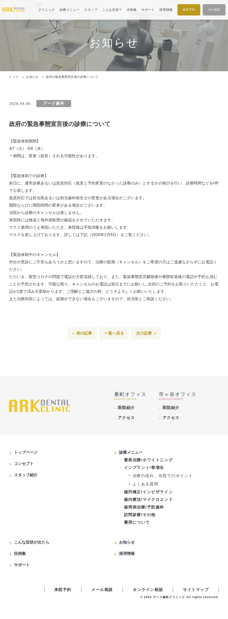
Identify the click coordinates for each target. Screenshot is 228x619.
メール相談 (102, 590)
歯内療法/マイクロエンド (148, 499)
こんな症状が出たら (31, 542)
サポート (148, 10)
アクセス (126, 418)
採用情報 (166, 10)
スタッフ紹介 (26, 475)
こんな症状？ (112, 10)
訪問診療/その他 (140, 515)
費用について (137, 522)
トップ (13, 77)
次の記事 (144, 333)
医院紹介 (126, 408)
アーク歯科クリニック (169, 597)
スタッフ (91, 10)
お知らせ (32, 77)
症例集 (132, 10)
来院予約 (189, 9)
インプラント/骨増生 (144, 467)
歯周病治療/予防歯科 (144, 507)
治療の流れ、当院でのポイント (163, 476)
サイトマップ (196, 590)
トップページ (26, 452)
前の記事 (84, 333)
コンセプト (24, 464)
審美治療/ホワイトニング (148, 460)
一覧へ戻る (114, 333)
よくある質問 (146, 484)
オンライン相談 (148, 590)
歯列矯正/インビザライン (148, 492)
